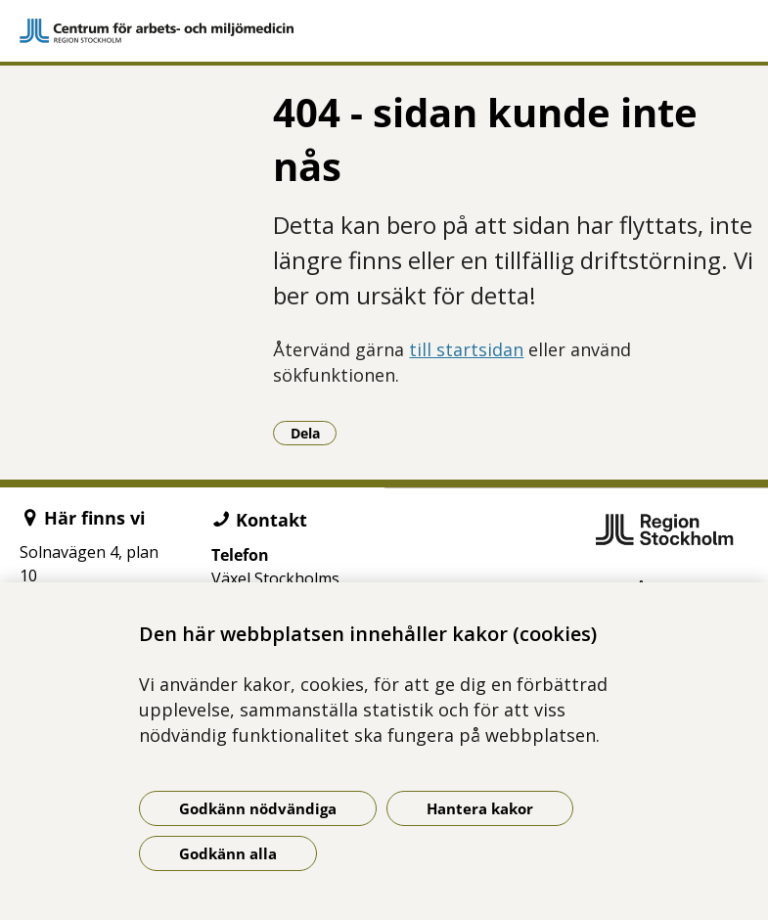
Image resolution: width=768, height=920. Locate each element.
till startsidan (466, 349)
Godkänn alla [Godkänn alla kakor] (228, 853)
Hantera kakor (480, 808)
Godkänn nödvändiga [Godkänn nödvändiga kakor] (258, 808)
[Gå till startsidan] (384, 31)
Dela (314, 432)
